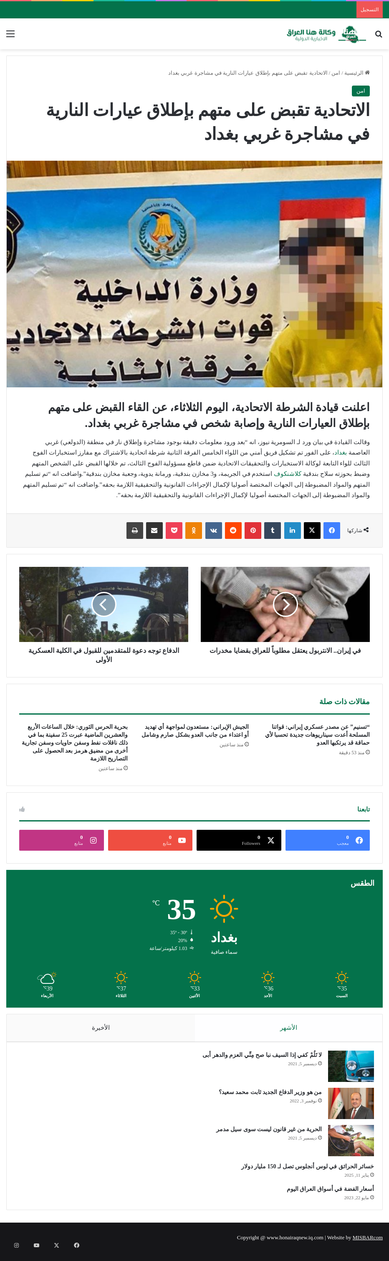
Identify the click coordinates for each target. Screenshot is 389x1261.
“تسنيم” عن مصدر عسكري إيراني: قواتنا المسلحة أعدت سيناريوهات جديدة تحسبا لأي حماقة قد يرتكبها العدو (317, 735)
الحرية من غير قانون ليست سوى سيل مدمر (265, 1133)
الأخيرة (101, 1027)
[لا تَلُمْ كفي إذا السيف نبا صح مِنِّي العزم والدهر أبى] (347, 1070)
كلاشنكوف (287, 473)
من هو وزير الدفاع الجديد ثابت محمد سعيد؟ (266, 1096)
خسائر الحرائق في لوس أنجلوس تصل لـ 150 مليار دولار (303, 1170)
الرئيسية (357, 73)
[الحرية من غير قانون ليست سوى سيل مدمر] (347, 1144)
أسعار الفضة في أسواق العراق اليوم (326, 1193)
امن (335, 73)
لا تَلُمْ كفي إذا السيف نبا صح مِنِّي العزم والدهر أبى (258, 1059)
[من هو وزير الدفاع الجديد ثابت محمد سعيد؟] (347, 1107)
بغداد (340, 452)
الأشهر (288, 1027)
